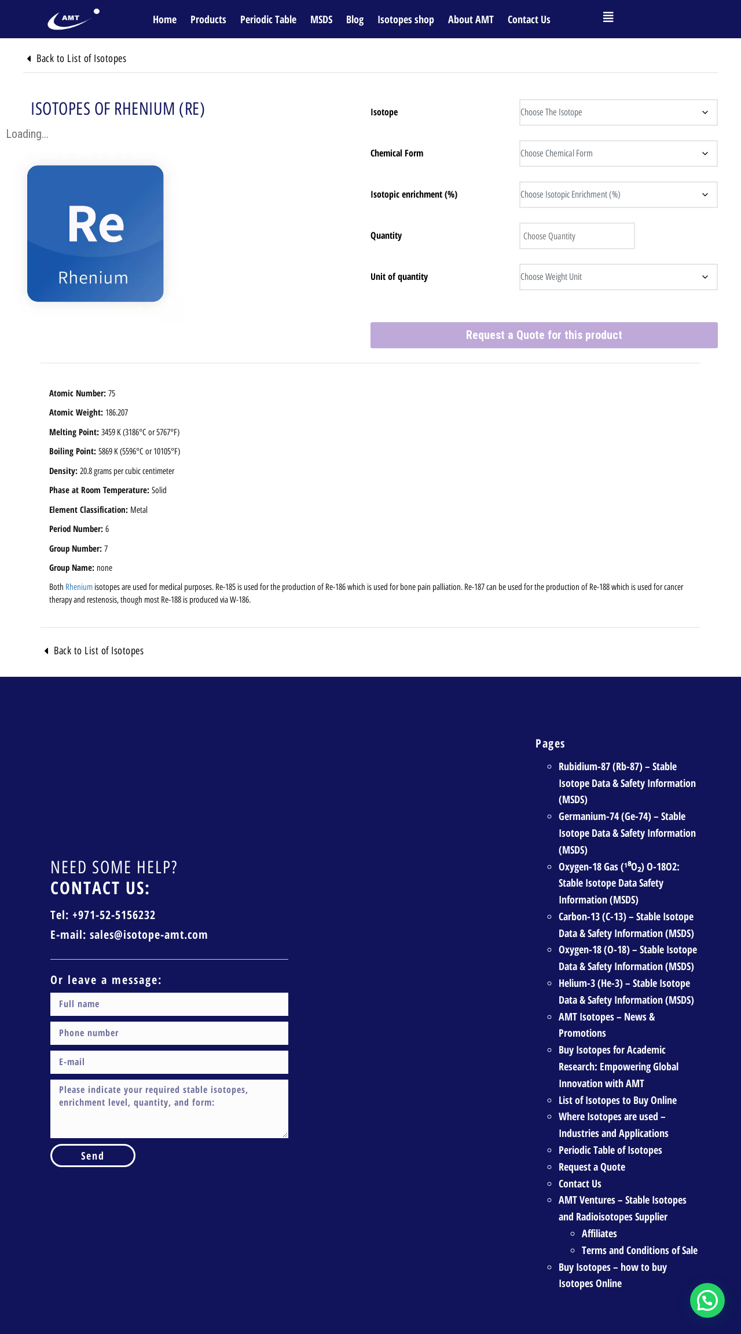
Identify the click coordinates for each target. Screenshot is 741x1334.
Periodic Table (268, 19)
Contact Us (529, 19)
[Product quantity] (570, 236)
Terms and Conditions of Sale (640, 1218)
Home (165, 19)
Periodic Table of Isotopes (610, 1118)
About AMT (471, 19)
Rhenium (79, 555)
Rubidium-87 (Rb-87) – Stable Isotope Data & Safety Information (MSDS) (627, 751)
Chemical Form (396, 153)
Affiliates (599, 1201)
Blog (355, 19)
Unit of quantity (399, 276)
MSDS (321, 19)
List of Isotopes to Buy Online (618, 1068)
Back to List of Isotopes (99, 58)
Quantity (386, 235)
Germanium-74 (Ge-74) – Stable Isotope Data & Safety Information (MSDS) (627, 801)
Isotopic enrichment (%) (413, 194)
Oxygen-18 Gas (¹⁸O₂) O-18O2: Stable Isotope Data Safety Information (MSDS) (619, 851)
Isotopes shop (405, 19)
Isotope (384, 111)
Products (208, 19)
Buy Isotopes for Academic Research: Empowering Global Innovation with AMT (618, 1035)
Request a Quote (592, 1135)
